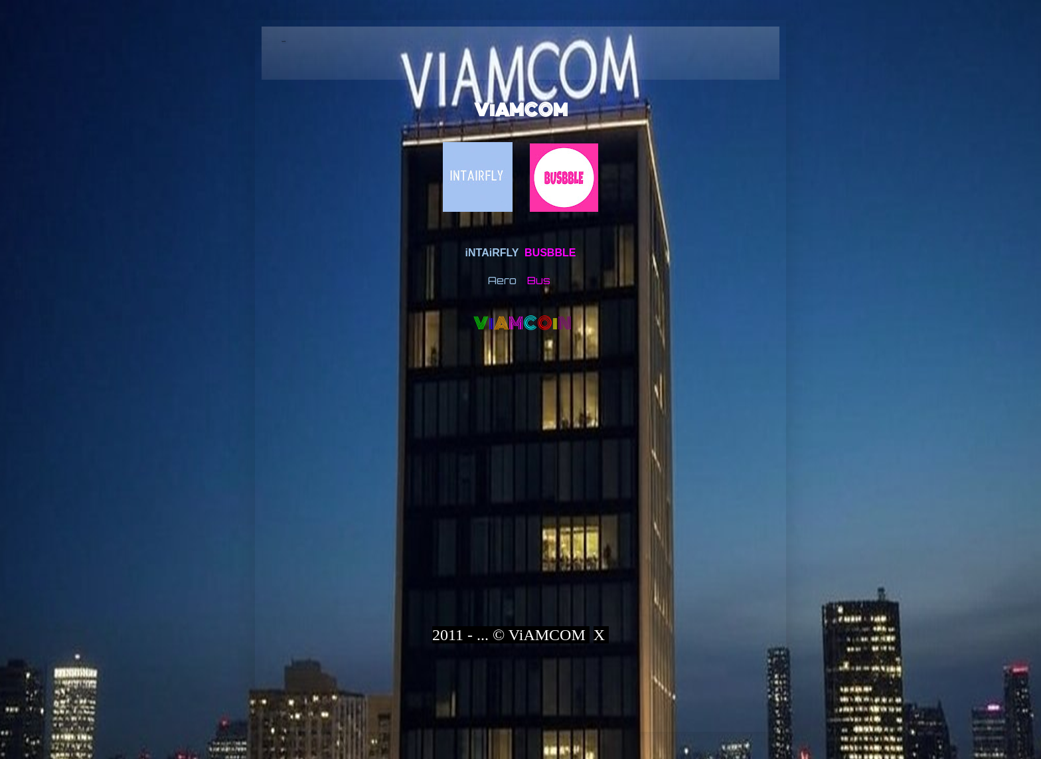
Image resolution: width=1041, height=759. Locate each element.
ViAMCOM (521, 110)
